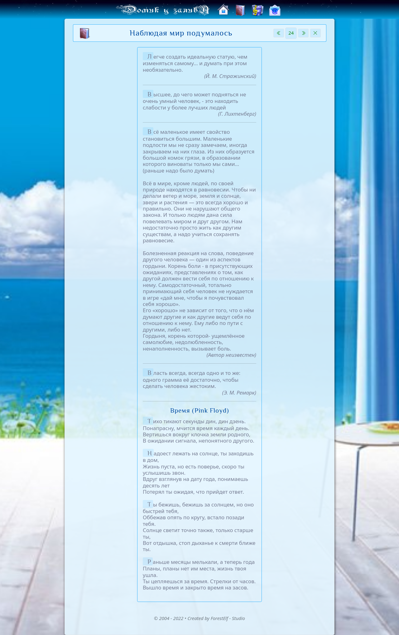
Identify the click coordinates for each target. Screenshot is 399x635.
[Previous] (278, 33)
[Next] (303, 33)
